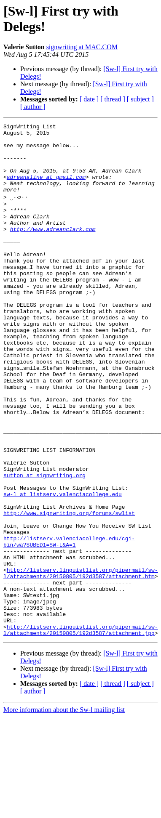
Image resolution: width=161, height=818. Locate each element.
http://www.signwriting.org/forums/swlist (69, 590)
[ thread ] (112, 99)
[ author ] (33, 106)
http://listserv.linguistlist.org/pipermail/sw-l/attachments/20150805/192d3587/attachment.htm (80, 661)
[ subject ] (140, 99)
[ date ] (89, 99)
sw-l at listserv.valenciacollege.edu (62, 567)
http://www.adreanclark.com (53, 249)
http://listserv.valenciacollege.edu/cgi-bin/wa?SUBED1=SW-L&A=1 (69, 624)
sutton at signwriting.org (44, 544)
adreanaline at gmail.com (46, 188)
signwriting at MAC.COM (82, 46)
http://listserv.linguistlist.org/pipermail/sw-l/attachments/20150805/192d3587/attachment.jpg (80, 730)
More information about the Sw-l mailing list (64, 810)
